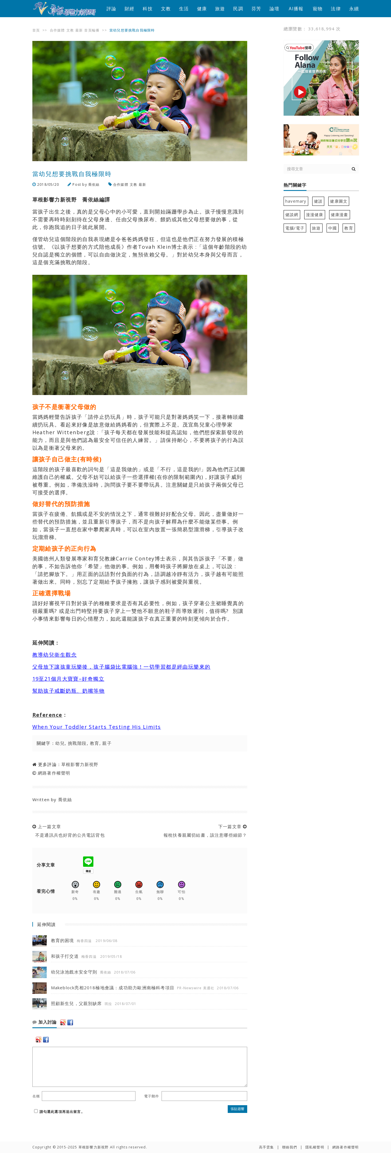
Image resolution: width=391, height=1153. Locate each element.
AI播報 (296, 8)
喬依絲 (94, 184)
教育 (94, 743)
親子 (107, 743)
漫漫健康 (314, 214)
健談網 (291, 214)
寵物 (318, 8)
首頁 (36, 30)
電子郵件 (151, 1096)
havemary (295, 201)
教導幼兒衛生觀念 (54, 654)
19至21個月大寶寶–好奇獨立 (68, 678)
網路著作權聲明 (54, 773)
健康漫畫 (339, 214)
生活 (184, 8)
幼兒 (60, 743)
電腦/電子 (294, 228)
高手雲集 (266, 1147)
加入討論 (44, 1022)
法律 (336, 8)
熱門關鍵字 (295, 185)
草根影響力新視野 (80, 764)
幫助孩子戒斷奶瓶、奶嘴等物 (68, 690)
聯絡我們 (289, 1147)
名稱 (36, 1096)
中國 (332, 228)
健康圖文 (338, 201)
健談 (318, 201)
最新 (79, 30)
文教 (166, 8)
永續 (354, 8)
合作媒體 (57, 30)
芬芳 (256, 8)
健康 (202, 8)
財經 (129, 8)
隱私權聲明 (314, 1147)
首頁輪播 (91, 30)
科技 (147, 8)
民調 (238, 8)
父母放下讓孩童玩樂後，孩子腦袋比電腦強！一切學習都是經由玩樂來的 (121, 666)
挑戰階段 (77, 743)
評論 (111, 8)
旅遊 (220, 8)
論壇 (274, 8)
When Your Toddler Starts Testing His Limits (96, 726)
